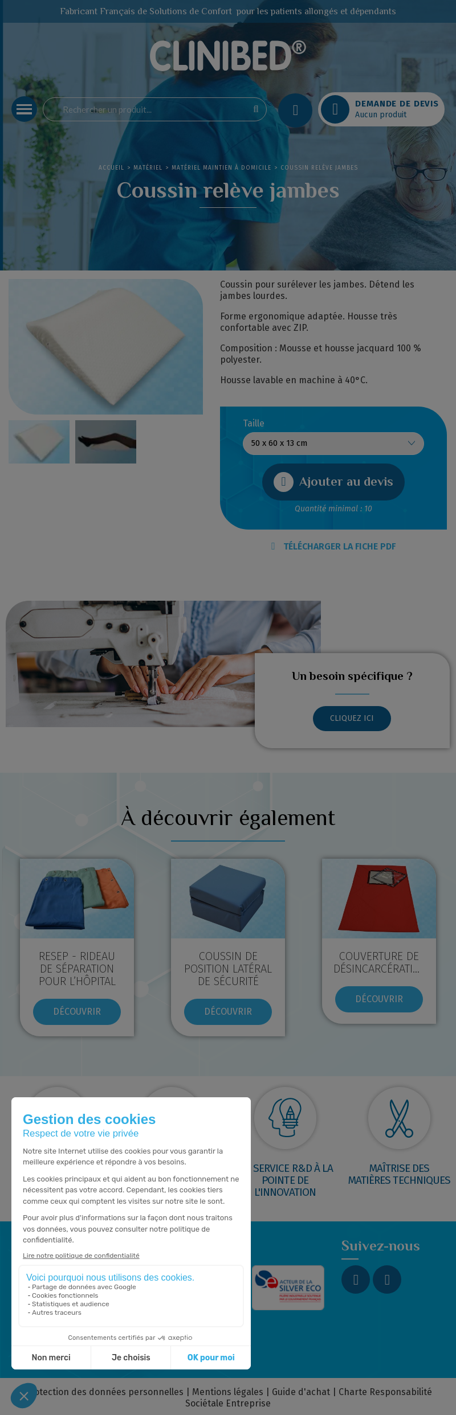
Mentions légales (227, 1392)
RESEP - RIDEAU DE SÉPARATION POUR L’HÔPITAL (77, 968)
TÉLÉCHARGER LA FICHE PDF (333, 546)
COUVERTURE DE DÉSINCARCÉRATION (380, 962)
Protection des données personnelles (104, 1392)
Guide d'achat (301, 1392)
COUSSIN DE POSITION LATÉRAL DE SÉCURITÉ (228, 968)
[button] (333, 482)
